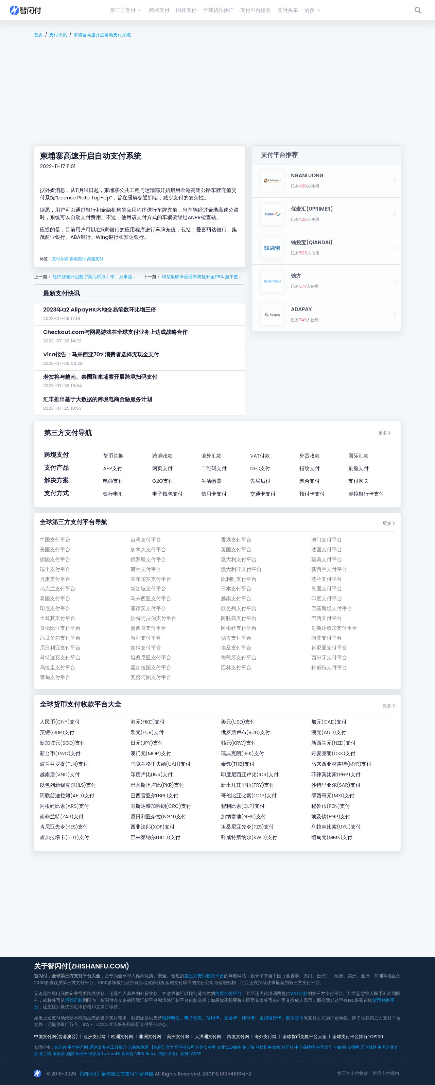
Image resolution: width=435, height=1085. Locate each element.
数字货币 (294, 1018)
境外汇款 (74, 1000)
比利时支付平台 (239, 579)
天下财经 (368, 1047)
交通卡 (230, 1018)
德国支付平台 (55, 559)
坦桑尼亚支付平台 (150, 657)
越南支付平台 (236, 598)
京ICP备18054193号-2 (226, 1073)
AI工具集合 (117, 1047)
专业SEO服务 (229, 1047)
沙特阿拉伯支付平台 (153, 618)
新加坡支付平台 (148, 588)
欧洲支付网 (122, 1036)
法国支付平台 (326, 549)
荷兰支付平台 (145, 569)
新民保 (128, 1053)
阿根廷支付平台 (239, 628)
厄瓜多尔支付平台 (60, 637)
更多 (384, 433)
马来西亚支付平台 (150, 598)
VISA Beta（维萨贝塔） (157, 1053)
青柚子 (81, 1053)
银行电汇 (171, 1018)
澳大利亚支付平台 (241, 569)
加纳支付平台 (145, 647)
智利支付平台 (145, 637)
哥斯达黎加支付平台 (334, 628)
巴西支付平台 (326, 618)
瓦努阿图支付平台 (150, 677)
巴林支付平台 (236, 667)
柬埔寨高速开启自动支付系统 (102, 35)
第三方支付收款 (352, 1073)
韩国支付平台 (326, 588)
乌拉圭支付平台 (57, 667)
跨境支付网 (238, 1036)
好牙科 (287, 1047)
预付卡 (248, 1018)
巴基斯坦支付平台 (331, 608)
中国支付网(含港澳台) (56, 1036)
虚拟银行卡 (270, 1018)
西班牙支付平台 (329, 657)
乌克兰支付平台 (57, 588)
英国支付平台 (236, 549)
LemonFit (111, 1053)
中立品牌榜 (305, 1047)
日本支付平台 (236, 588)
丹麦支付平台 (55, 579)
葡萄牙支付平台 (239, 657)
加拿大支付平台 (148, 549)
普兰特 (45, 1053)
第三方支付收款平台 (204, 976)
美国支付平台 (55, 549)
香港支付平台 (236, 539)
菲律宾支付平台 (148, 608)
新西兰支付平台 (329, 569)
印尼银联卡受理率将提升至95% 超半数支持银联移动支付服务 (221, 276)
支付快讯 (58, 35)
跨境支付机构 (385, 1073)
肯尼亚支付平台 (329, 647)
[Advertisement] (217, 94)
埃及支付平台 (236, 647)
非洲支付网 (150, 1036)
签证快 (248, 1047)
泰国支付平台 (55, 598)
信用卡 (213, 1018)
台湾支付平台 (145, 539)
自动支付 (78, 259)
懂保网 (94, 1053)
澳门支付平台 (326, 539)
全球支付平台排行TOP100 (357, 1036)
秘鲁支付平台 (236, 637)
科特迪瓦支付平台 (60, 657)
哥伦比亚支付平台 (60, 628)
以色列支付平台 (239, 608)
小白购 (340, 1047)
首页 (38, 35)
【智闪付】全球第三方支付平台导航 (115, 1073)
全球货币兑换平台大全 (304, 1036)
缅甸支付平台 (55, 677)
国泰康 (59, 1053)
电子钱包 (193, 1018)
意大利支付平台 (239, 559)
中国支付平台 (55, 539)
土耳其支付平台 (57, 618)
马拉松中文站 (268, 1047)
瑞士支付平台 (55, 569)
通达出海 (97, 1047)
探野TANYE (190, 1053)
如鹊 (70, 1053)
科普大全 (324, 1047)
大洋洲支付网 (208, 1036)
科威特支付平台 (329, 667)
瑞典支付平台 (326, 559)
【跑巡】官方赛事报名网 (172, 1047)
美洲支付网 (178, 1036)
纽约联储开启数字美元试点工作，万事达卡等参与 (101, 276)
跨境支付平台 (228, 993)
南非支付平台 (326, 637)
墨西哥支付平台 (148, 628)
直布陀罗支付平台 (150, 579)
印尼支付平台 (55, 608)
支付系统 (60, 259)
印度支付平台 (326, 598)
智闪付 (60, 1047)
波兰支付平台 (326, 579)
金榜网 (353, 1047)
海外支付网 (266, 1036)
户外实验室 (205, 1047)
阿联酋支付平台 (239, 618)
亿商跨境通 (138, 1047)
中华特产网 (78, 1047)
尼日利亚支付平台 (60, 647)
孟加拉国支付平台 (150, 667)
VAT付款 (299, 993)
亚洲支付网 (95, 1036)
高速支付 (95, 259)
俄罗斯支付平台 (148, 559)
